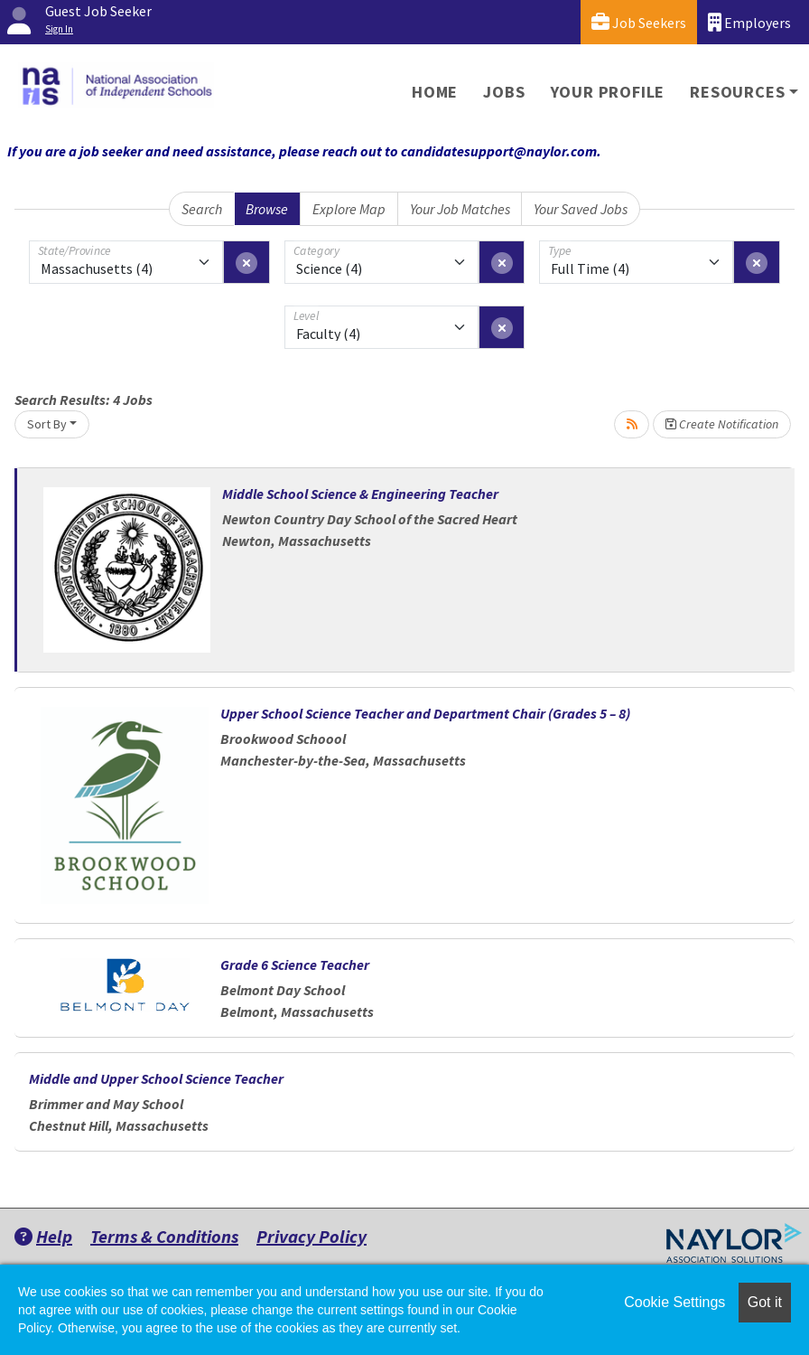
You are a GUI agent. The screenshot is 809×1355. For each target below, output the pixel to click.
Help (43, 1236)
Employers (749, 22)
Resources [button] (737, 91)
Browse (267, 209)
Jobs (504, 91)
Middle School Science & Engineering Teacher (360, 494)
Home (435, 91)
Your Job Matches (460, 209)
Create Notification (721, 424)
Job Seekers (638, 22)
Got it (765, 1302)
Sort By (47, 424)
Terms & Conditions (164, 1236)
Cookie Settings (674, 1302)
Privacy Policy (311, 1236)
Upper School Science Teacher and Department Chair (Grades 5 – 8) (425, 713)
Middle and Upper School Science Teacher (156, 1078)
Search (201, 209)
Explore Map (349, 209)
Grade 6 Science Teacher (294, 964)
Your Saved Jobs (581, 209)
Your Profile (608, 91)
